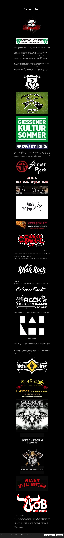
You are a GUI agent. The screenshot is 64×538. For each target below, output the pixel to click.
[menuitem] (21, 3)
